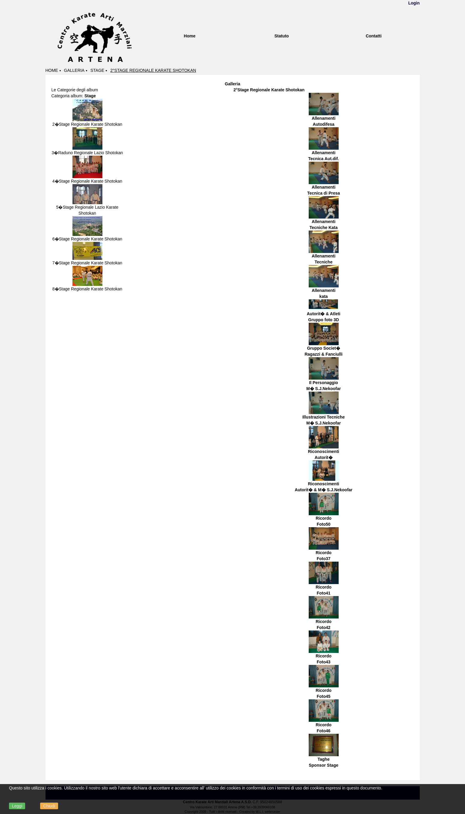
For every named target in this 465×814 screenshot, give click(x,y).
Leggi (17, 806)
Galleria (74, 70)
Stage (97, 70)
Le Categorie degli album (75, 89)
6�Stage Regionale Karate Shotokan (87, 239)
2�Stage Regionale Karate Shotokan (87, 124)
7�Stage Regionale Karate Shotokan (87, 262)
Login (413, 3)
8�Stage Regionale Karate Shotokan (87, 289)
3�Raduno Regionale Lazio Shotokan (87, 152)
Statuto (281, 36)
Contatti (373, 36)
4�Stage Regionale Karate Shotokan (87, 181)
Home (190, 36)
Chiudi (49, 806)
